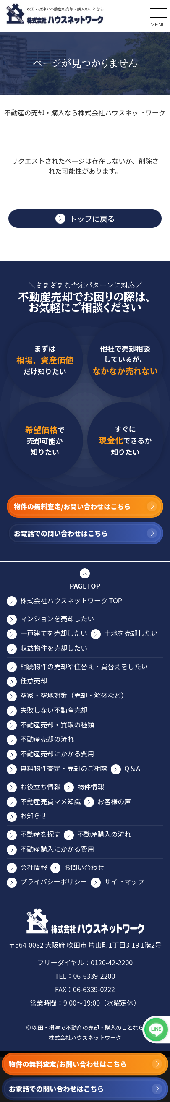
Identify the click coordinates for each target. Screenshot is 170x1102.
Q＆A (132, 768)
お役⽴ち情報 (40, 787)
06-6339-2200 (94, 976)
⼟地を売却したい (131, 633)
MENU (158, 24)
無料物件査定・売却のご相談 (63, 768)
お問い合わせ (84, 867)
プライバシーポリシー (53, 881)
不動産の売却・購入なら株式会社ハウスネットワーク (84, 112)
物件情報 (90, 787)
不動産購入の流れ (104, 834)
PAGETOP (85, 586)
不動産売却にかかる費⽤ (57, 753)
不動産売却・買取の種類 (57, 724)
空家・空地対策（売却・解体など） (74, 695)
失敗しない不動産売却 (53, 710)
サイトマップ (124, 881)
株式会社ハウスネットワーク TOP (71, 600)
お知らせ (33, 815)
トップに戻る (92, 218)
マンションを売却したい (57, 618)
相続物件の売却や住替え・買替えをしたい (84, 666)
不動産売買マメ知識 (50, 801)
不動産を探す (40, 834)
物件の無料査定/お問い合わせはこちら (68, 1064)
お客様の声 (114, 801)
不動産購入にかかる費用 (57, 849)
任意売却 (33, 680)
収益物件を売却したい (53, 648)
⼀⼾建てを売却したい (53, 633)
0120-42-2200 (112, 962)
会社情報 (33, 867)
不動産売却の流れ (47, 739)
